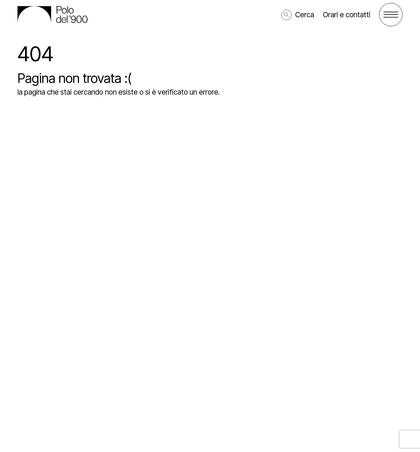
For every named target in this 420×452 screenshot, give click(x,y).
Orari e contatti (346, 14)
